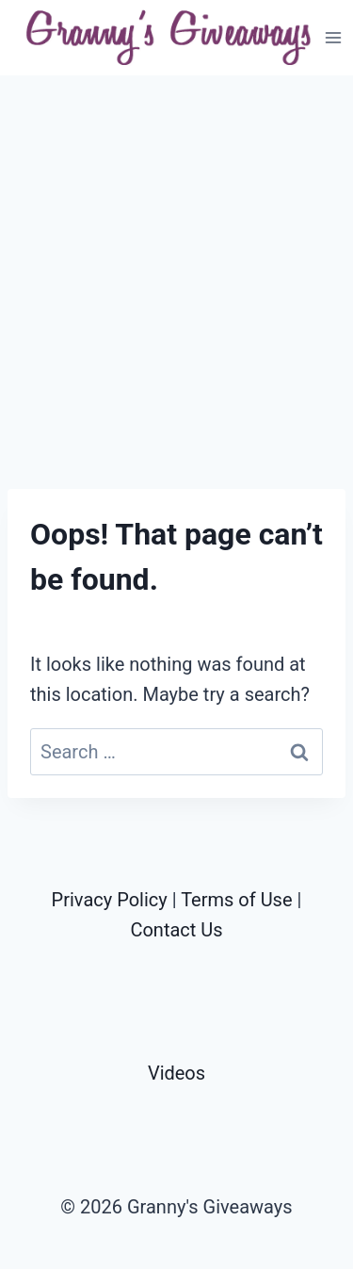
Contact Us (176, 930)
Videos (176, 1073)
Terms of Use (236, 899)
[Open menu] (333, 37)
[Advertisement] (176, 282)
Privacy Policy (110, 899)
